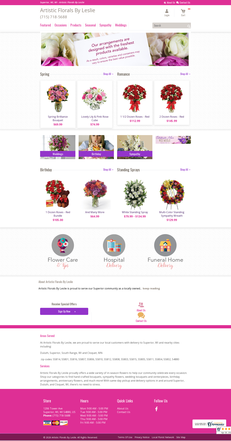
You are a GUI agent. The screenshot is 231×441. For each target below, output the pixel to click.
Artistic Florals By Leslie (67, 10)
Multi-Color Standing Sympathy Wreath (171, 214)
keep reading (151, 289)
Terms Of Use (125, 437)
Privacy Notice (142, 437)
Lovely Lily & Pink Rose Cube (94, 118)
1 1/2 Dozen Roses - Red (134, 117)
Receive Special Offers (64, 304)
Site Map (180, 437)
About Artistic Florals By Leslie (55, 282)
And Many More (94, 212)
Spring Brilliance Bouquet (58, 118)
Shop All (108, 74)
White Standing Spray (135, 212)
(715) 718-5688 (53, 16)
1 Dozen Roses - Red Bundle (58, 214)
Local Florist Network (163, 437)
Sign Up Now (64, 312)
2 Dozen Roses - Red (171, 117)
